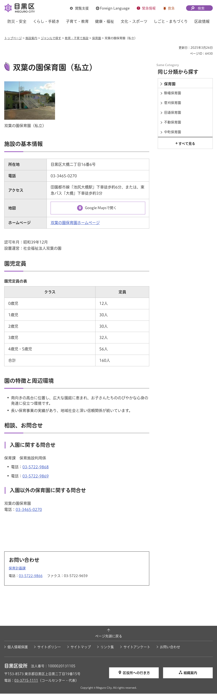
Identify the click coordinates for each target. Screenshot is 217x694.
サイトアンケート (136, 647)
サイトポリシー (49, 647)
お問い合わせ (170, 647)
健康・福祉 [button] (104, 21)
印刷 (173, 47)
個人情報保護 (17, 647)
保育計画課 (17, 568)
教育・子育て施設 (76, 38)
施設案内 (31, 38)
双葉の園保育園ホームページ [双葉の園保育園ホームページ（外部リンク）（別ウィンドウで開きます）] (75, 223)
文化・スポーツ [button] (134, 21)
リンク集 (107, 647)
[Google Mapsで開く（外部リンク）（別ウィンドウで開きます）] (98, 208)
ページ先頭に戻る (108, 636)
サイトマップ (80, 647)
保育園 (96, 38)
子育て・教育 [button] (77, 21)
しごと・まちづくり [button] (171, 21)
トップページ (13, 38)
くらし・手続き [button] (46, 21)
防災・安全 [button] (16, 21)
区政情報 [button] (202, 21)
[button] (79, 8)
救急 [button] (171, 8)
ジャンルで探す (51, 38)
